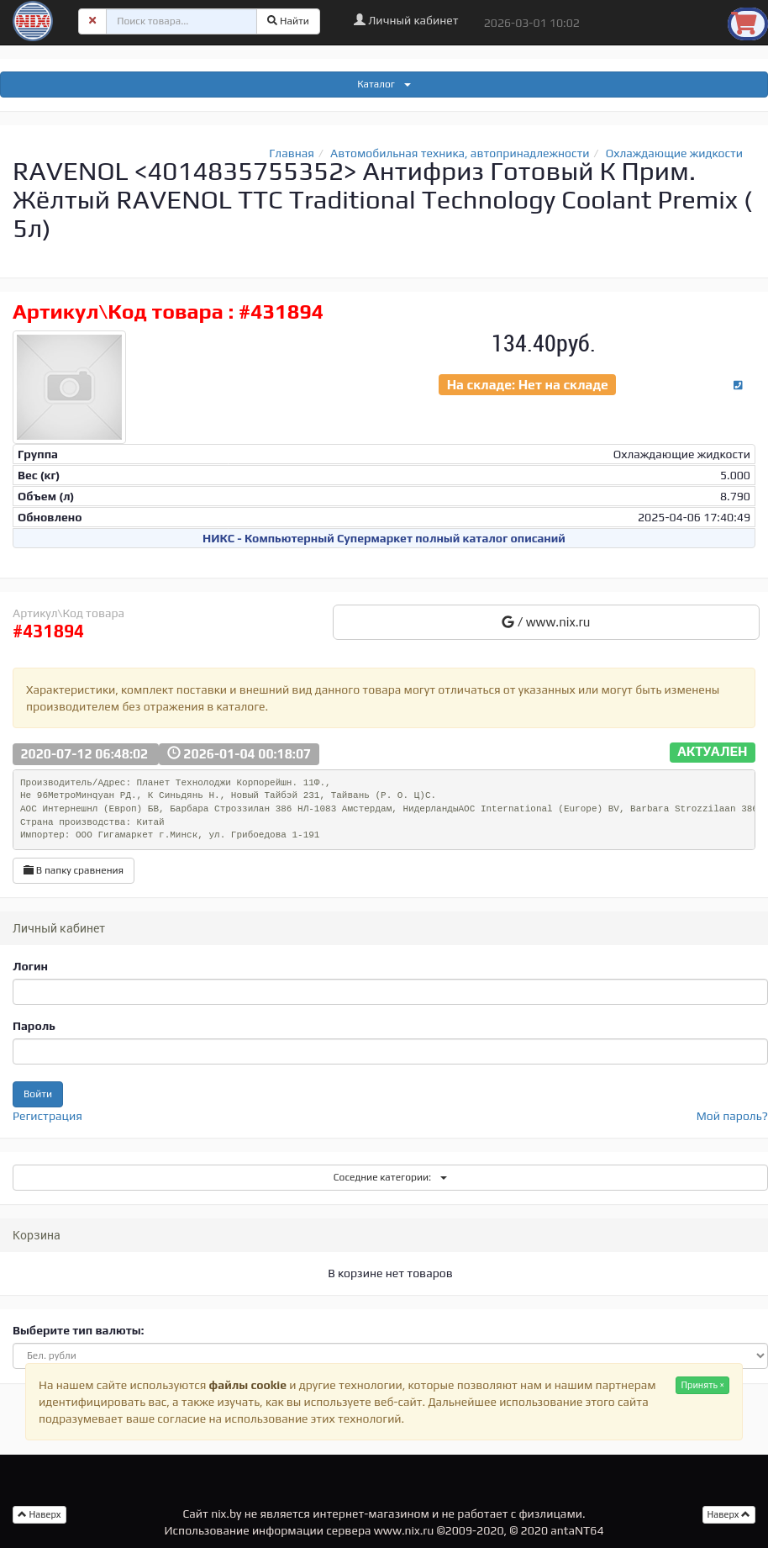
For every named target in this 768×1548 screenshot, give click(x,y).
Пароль (34, 1026)
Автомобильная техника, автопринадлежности (460, 153)
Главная (291, 153)
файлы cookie (248, 1385)
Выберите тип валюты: (78, 1330)
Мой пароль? (732, 1116)
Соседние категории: (390, 1177)
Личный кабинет (406, 20)
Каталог (384, 84)
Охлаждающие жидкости (674, 153)
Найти (288, 21)
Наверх (729, 1514)
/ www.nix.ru (546, 622)
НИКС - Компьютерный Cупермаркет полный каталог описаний (384, 538)
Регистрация (47, 1116)
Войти (38, 1094)
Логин (30, 966)
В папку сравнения (74, 870)
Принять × (702, 1385)
